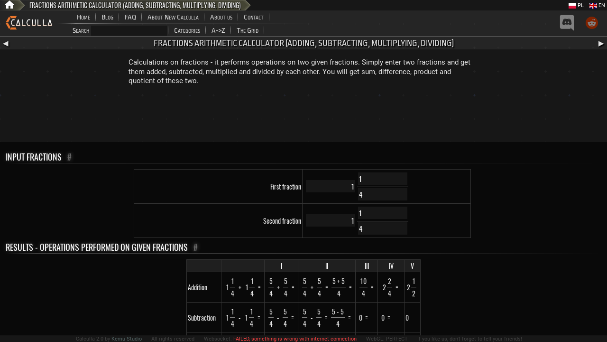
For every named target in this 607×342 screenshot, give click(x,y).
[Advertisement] (303, 116)
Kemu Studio (126, 339)
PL (576, 5)
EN (597, 5)
